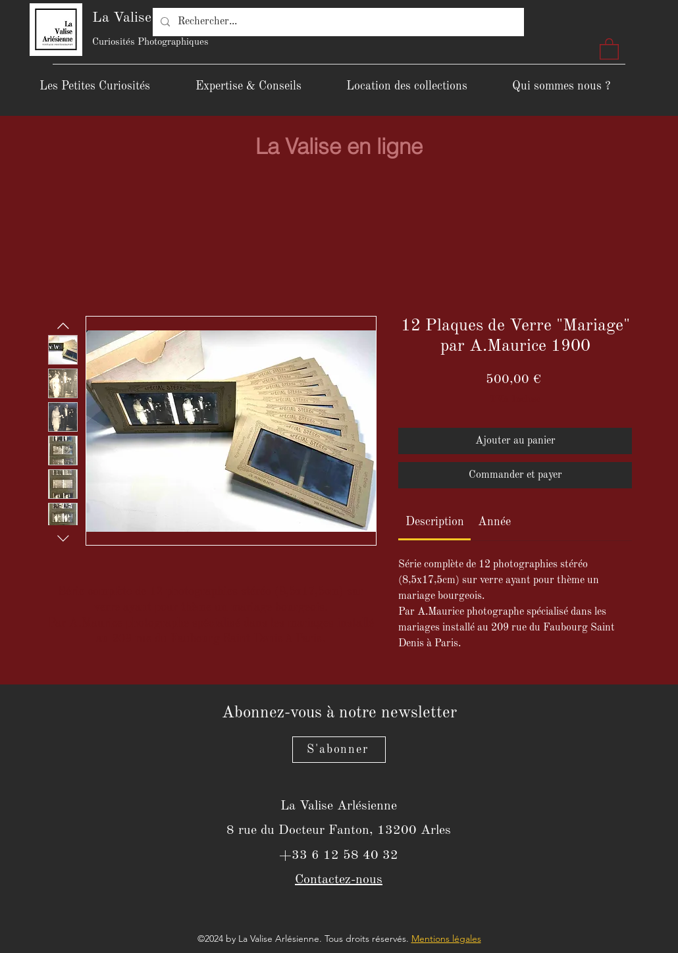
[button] (609, 48)
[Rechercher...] (337, 22)
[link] (434, 522)
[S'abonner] (339, 749)
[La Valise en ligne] (339, 146)
